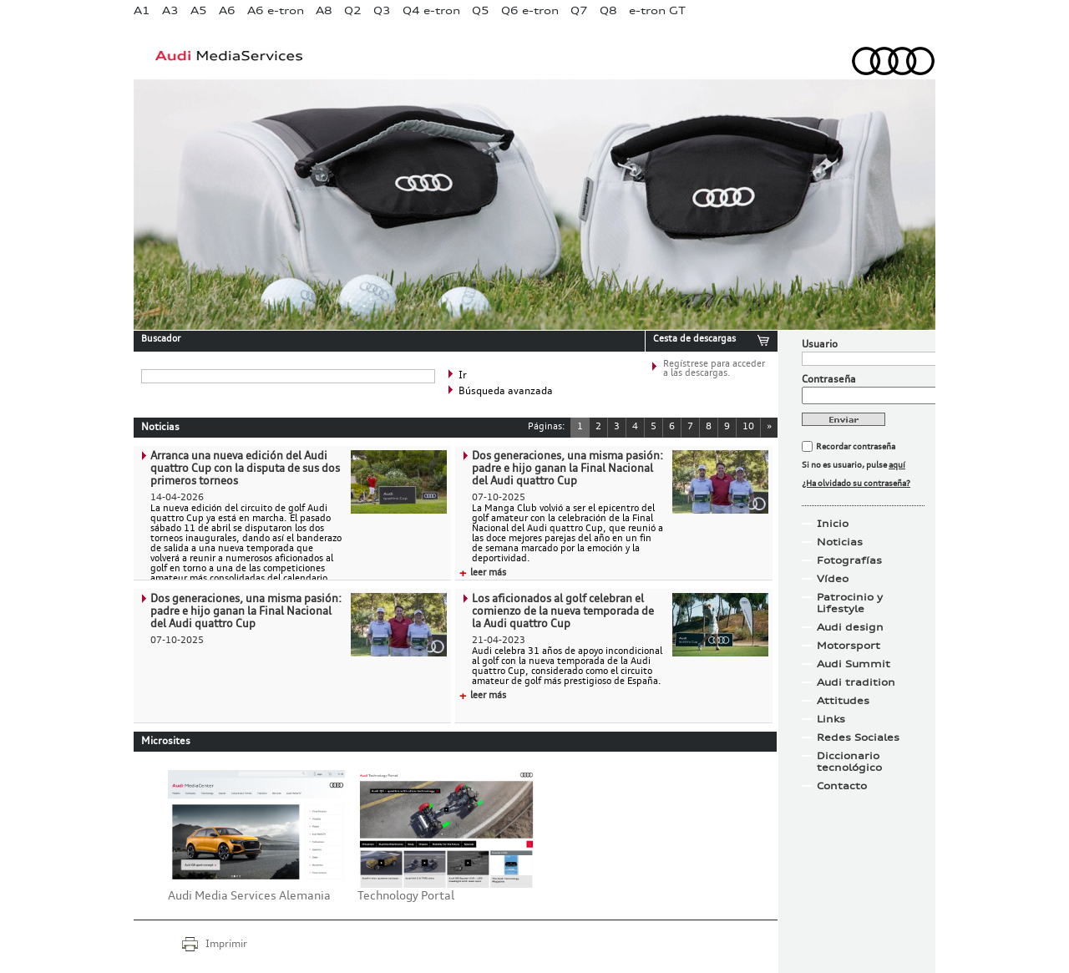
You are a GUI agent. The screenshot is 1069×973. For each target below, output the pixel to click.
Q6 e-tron (530, 10)
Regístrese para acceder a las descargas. (714, 369)
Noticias (840, 542)
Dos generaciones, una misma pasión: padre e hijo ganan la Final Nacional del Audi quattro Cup (567, 469)
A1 (142, 10)
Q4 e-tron (431, 10)
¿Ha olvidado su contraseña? (856, 483)
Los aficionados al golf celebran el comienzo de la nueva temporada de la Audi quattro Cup (563, 612)
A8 (324, 10)
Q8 (608, 10)
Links (831, 719)
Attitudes (843, 701)
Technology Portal (405, 896)
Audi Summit (853, 664)
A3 (170, 10)
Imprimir (226, 945)
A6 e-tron (275, 10)
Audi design (850, 627)
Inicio (833, 524)
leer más (482, 573)
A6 (227, 10)
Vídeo (833, 579)
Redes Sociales (858, 737)
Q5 (480, 10)
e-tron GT (657, 10)
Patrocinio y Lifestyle (850, 603)
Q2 (353, 10)
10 (748, 427)
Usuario (820, 345)
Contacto (842, 786)
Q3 (382, 10)
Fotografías (849, 560)
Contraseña (829, 380)
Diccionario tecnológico (849, 761)
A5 (198, 10)
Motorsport (848, 645)
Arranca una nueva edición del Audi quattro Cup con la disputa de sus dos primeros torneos (245, 469)
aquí (897, 465)
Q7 (579, 10)
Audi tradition (856, 682)
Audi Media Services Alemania (249, 896)
